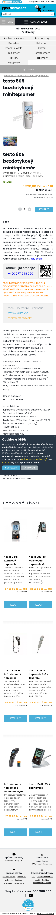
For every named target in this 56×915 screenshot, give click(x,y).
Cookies (6, 462)
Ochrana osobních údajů (34, 459)
